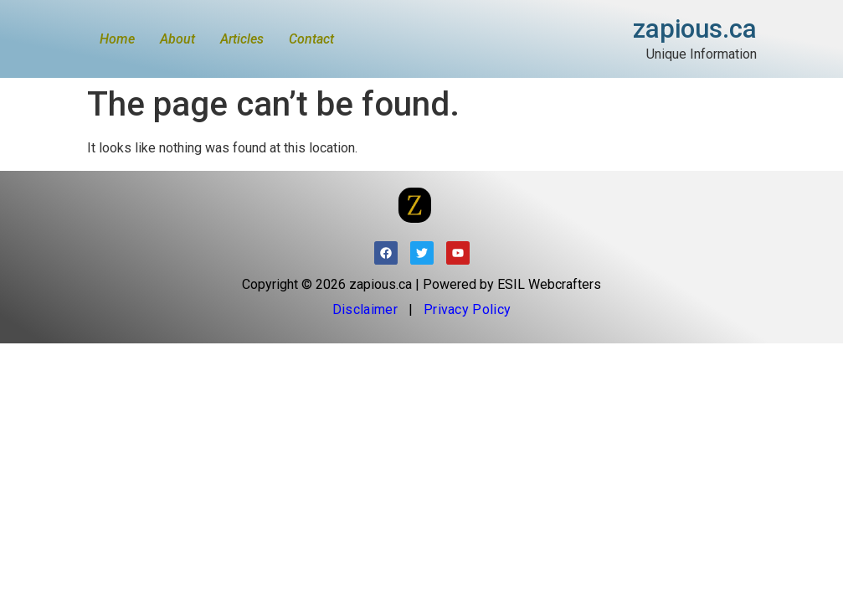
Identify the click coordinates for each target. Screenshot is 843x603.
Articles (242, 39)
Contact (311, 39)
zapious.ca (695, 28)
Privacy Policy (467, 309)
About (177, 39)
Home (117, 39)
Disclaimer (365, 309)
